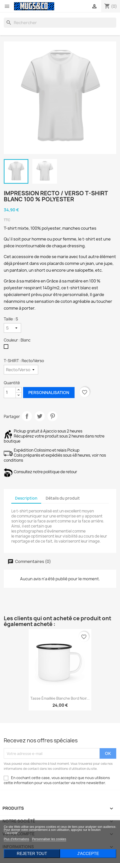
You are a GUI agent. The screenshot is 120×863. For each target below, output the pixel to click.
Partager (27, 416)
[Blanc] (7, 347)
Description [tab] (26, 498)
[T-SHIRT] (21, 369)
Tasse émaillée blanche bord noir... (60, 698)
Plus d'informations (16, 839)
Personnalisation (48, 392)
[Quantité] (10, 392)
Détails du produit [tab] (63, 498)
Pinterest (52, 416)
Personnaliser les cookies (49, 839)
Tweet (40, 416)
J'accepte (88, 853)
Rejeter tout (32, 853)
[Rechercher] (60, 23)
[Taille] (12, 328)
